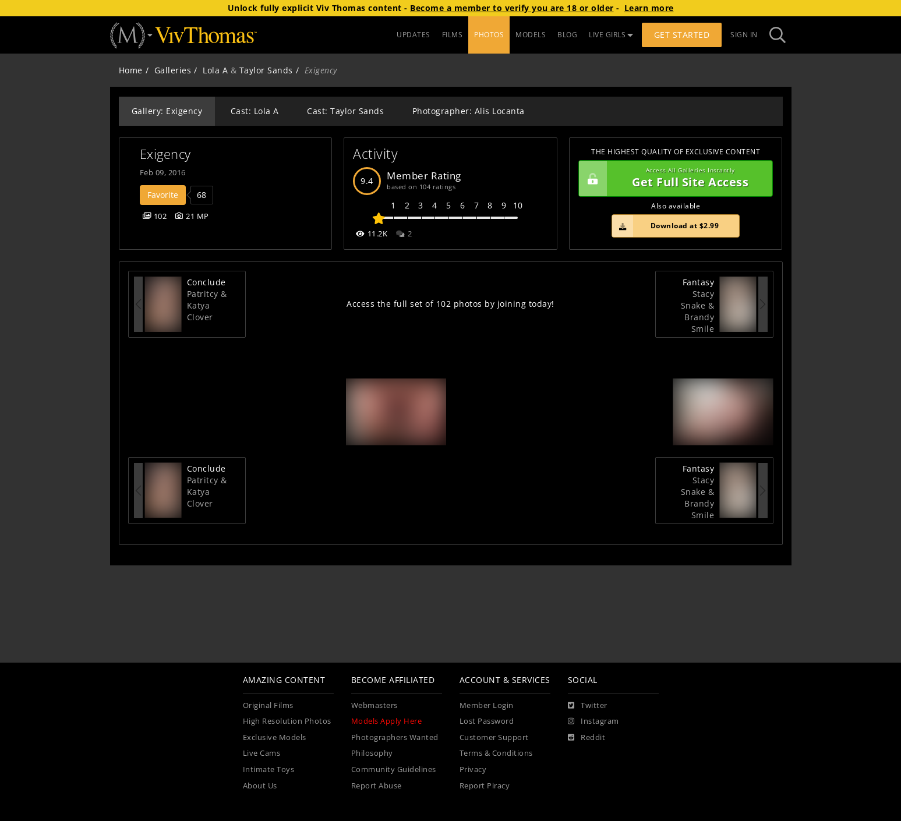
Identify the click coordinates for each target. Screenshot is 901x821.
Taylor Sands (266, 70)
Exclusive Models (274, 737)
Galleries (173, 70)
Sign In (744, 35)
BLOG (567, 35)
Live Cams (262, 753)
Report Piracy (485, 786)
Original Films (268, 705)
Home (131, 70)
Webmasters (374, 705)
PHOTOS (489, 35)
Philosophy (372, 753)
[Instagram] (593, 721)
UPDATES (413, 35)
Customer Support (494, 737)
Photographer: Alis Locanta (468, 110)
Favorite (162, 194)
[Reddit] (587, 737)
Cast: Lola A (255, 110)
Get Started (682, 34)
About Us (260, 786)
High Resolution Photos (287, 721)
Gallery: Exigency (167, 110)
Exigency (165, 154)
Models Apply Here (386, 721)
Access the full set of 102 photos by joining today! (450, 303)
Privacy (473, 769)
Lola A (215, 70)
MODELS (530, 35)
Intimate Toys (269, 769)
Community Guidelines (393, 769)
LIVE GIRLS (611, 35)
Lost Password (487, 721)
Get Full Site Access (673, 179)
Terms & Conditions (496, 753)
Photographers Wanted (395, 737)
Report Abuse (376, 786)
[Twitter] (587, 705)
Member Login (487, 705)
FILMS (452, 35)
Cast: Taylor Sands (345, 110)
